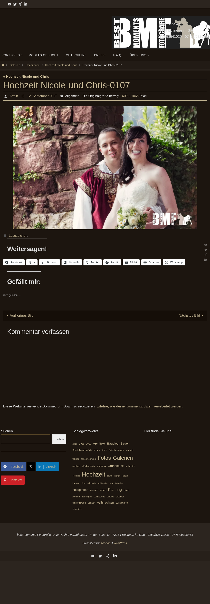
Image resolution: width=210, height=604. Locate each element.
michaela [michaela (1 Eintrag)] (92, 483)
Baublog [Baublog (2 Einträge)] (113, 443)
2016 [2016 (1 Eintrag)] (74, 443)
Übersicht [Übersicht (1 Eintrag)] (77, 509)
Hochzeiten (33, 65)
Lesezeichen (18, 235)
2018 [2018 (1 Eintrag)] (81, 443)
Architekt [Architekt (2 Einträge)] (99, 443)
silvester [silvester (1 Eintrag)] (120, 496)
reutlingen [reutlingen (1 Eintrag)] (87, 496)
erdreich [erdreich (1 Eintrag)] (130, 450)
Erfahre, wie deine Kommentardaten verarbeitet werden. (140, 406)
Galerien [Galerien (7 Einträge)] (123, 458)
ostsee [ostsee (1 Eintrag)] (103, 490)
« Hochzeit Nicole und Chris (26, 76)
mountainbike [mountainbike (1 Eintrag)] (116, 483)
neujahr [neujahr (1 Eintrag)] (94, 490)
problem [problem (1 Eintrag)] (76, 496)
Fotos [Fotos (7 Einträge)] (104, 458)
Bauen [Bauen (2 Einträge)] (125, 443)
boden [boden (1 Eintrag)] (97, 450)
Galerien (15, 65)
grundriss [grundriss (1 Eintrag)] (101, 466)
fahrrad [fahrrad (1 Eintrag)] (75, 459)
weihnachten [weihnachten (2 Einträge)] (105, 502)
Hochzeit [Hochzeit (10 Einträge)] (93, 474)
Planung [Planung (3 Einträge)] (115, 489)
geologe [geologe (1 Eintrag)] (76, 466)
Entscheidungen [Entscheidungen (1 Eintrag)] (116, 450)
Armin (13, 96)
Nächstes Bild (192, 315)
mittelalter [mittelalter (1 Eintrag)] (103, 483)
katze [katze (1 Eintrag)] (125, 475)
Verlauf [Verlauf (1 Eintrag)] (91, 503)
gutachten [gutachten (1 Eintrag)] (130, 466)
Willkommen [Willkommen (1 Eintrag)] (122, 503)
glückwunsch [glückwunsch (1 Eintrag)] (88, 466)
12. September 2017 (42, 96)
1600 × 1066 (129, 96)
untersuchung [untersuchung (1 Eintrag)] (79, 503)
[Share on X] (31, 466)
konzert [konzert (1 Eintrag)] (76, 483)
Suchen (7, 431)
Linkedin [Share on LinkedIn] (47, 467)
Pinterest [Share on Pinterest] (12, 480)
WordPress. (121, 543)
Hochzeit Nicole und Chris (61, 65)
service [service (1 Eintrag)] (110, 496)
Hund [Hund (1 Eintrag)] (109, 475)
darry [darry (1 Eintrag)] (104, 450)
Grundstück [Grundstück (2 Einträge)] (116, 466)
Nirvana (105, 543)
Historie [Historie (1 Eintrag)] (76, 475)
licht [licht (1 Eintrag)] (84, 483)
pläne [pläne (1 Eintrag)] (126, 490)
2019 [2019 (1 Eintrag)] (88, 443)
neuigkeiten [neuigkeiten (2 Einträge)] (80, 489)
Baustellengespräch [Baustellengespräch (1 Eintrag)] (82, 450)
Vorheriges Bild (19, 315)
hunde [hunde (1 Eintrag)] (117, 475)
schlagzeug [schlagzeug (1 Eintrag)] (99, 496)
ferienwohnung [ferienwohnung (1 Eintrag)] (88, 459)
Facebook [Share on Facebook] (13, 467)
